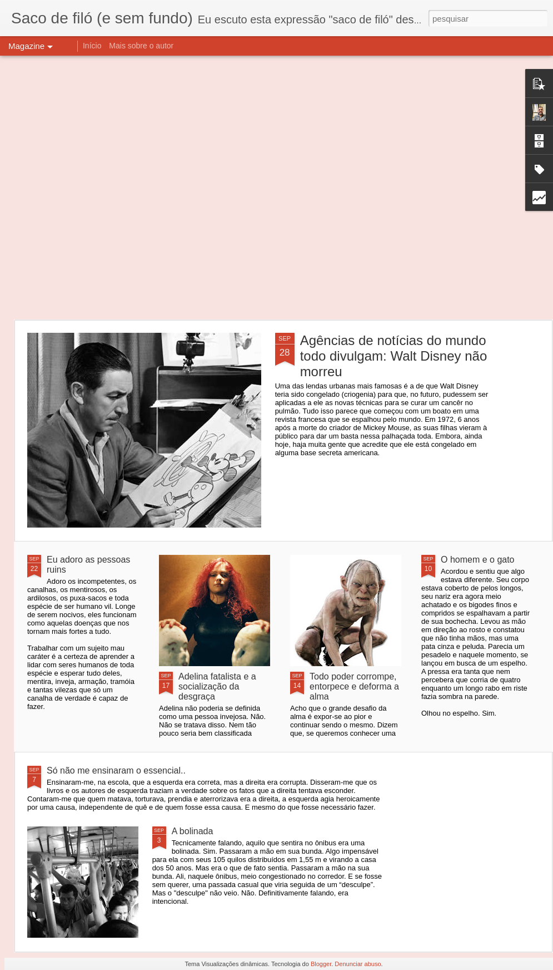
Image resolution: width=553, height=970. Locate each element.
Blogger (321, 964)
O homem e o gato (478, 559)
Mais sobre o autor (141, 45)
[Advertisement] (120, 187)
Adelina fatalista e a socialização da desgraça (217, 686)
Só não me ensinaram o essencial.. (116, 770)
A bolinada (192, 831)
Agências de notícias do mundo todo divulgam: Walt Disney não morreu (393, 356)
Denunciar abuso (358, 964)
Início (92, 45)
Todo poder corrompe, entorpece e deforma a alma (354, 686)
